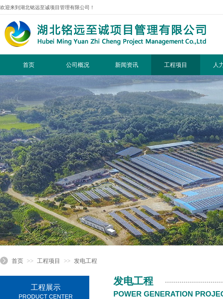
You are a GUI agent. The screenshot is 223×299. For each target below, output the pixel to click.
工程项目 (175, 64)
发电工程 (85, 260)
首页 (28, 64)
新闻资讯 (126, 64)
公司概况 (77, 64)
